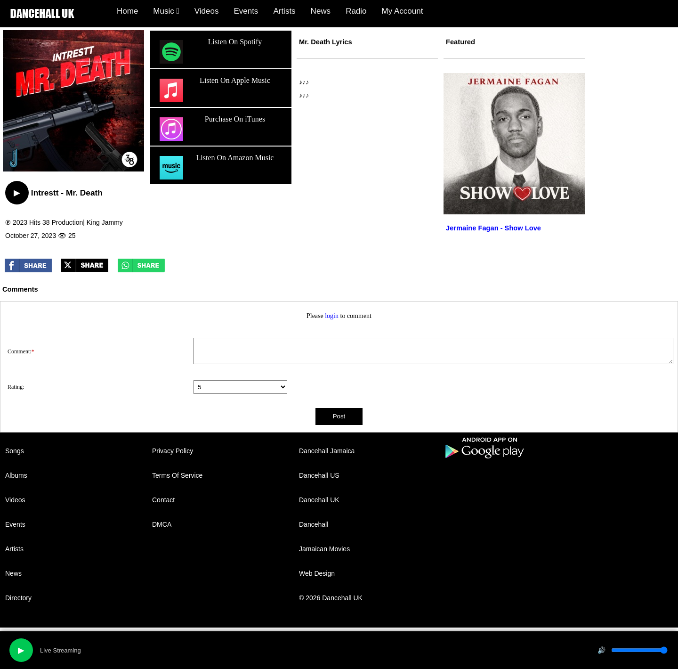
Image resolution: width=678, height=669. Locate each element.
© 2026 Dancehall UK (331, 598)
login (332, 315)
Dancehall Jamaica (327, 451)
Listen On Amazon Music (215, 168)
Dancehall (313, 524)
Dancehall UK (319, 500)
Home (127, 11)
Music (166, 11)
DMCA (161, 524)
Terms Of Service (177, 475)
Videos (206, 11)
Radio (356, 11)
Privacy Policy (172, 451)
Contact (163, 500)
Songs (14, 451)
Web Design (317, 573)
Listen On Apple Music (213, 90)
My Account (402, 11)
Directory (18, 598)
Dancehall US (319, 475)
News (321, 11)
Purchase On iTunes (211, 129)
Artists (284, 11)
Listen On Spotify (209, 52)
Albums (16, 475)
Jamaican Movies (324, 549)
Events (246, 11)
